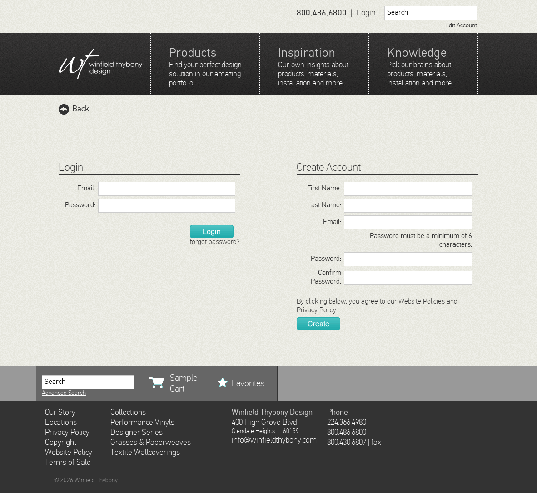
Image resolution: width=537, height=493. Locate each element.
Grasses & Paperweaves (150, 442)
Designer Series (136, 432)
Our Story (60, 412)
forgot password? (214, 242)
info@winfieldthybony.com (274, 440)
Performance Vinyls (142, 422)
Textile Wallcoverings (145, 452)
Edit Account (461, 25)
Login (366, 13)
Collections (128, 412)
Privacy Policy (316, 310)
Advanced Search (64, 393)
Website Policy (68, 452)
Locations (61, 422)
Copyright (60, 442)
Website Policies (421, 301)
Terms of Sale (68, 462)
